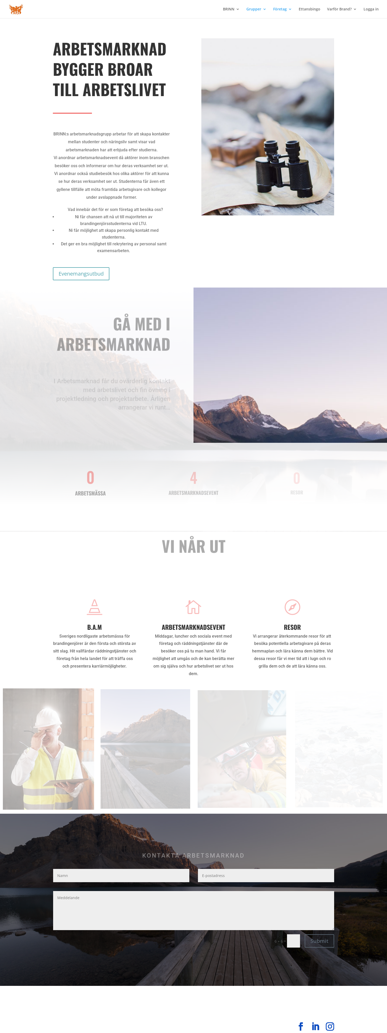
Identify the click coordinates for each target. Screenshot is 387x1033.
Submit (319, 940)
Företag (280, 9)
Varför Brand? (339, 9)
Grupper (253, 9)
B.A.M (94, 627)
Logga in (371, 9)
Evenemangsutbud (81, 273)
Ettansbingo (309, 9)
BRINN (228, 9)
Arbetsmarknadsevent (193, 627)
